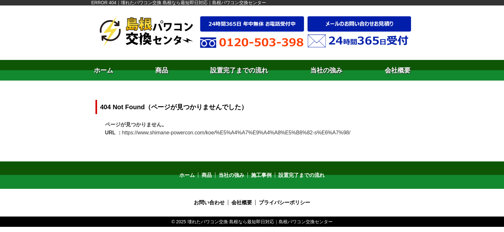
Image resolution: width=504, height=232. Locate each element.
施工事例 (261, 175)
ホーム (103, 70)
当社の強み (326, 70)
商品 (161, 70)
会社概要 (397, 70)
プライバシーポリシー (284, 202)
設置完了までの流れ (239, 70)
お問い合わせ (209, 202)
